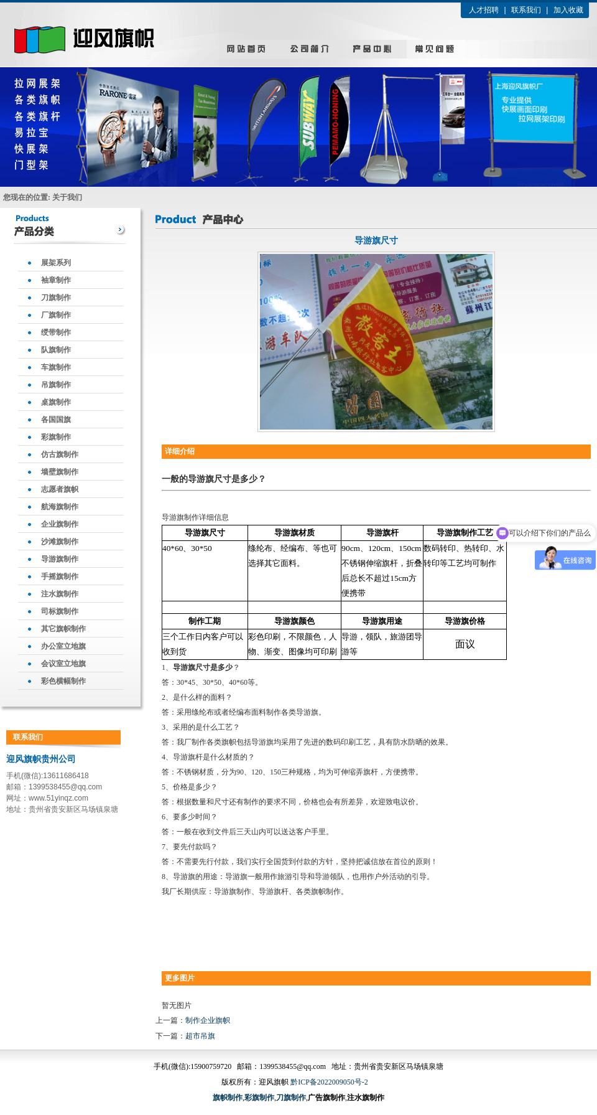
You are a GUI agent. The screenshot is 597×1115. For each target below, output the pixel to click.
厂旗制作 (56, 315)
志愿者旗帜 (59, 489)
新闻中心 (434, 49)
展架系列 (56, 262)
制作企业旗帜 (207, 1020)
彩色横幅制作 (63, 681)
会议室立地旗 (63, 663)
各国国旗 (56, 419)
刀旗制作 (56, 297)
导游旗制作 (59, 559)
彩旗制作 (56, 437)
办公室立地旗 (63, 646)
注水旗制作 (59, 594)
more (120, 230)
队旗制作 (56, 350)
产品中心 (372, 49)
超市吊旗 (200, 1036)
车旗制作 (56, 367)
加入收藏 (568, 10)
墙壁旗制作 (59, 472)
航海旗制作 (59, 506)
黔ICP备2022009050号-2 (329, 1082)
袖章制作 (56, 280)
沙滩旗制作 (59, 541)
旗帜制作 (228, 1097)
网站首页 (246, 49)
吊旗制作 (56, 384)
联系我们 (526, 10)
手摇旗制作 (59, 576)
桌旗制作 (56, 402)
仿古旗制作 (59, 454)
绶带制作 (56, 332)
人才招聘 (484, 10)
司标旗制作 (59, 611)
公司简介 (309, 49)
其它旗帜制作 (63, 628)
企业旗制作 (59, 524)
